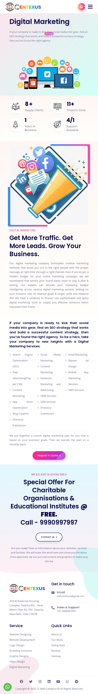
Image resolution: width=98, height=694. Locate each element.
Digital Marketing (19, 667)
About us (56, 634)
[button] (90, 6)
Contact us (49, 537)
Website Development (22, 640)
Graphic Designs (19, 656)
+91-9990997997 (66, 611)
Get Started (49, 29)
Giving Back (58, 645)
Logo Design (16, 645)
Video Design (17, 661)
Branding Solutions (20, 650)
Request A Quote (52, 455)
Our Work (57, 640)
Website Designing (20, 634)
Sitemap (56, 656)
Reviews (56, 650)
